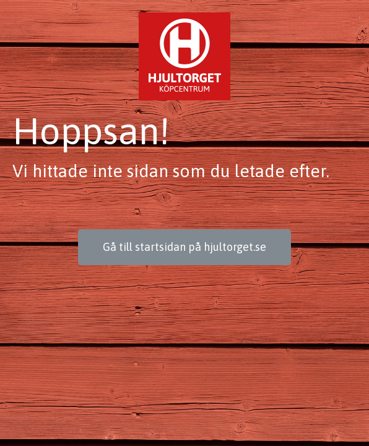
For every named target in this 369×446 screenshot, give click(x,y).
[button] (184, 247)
